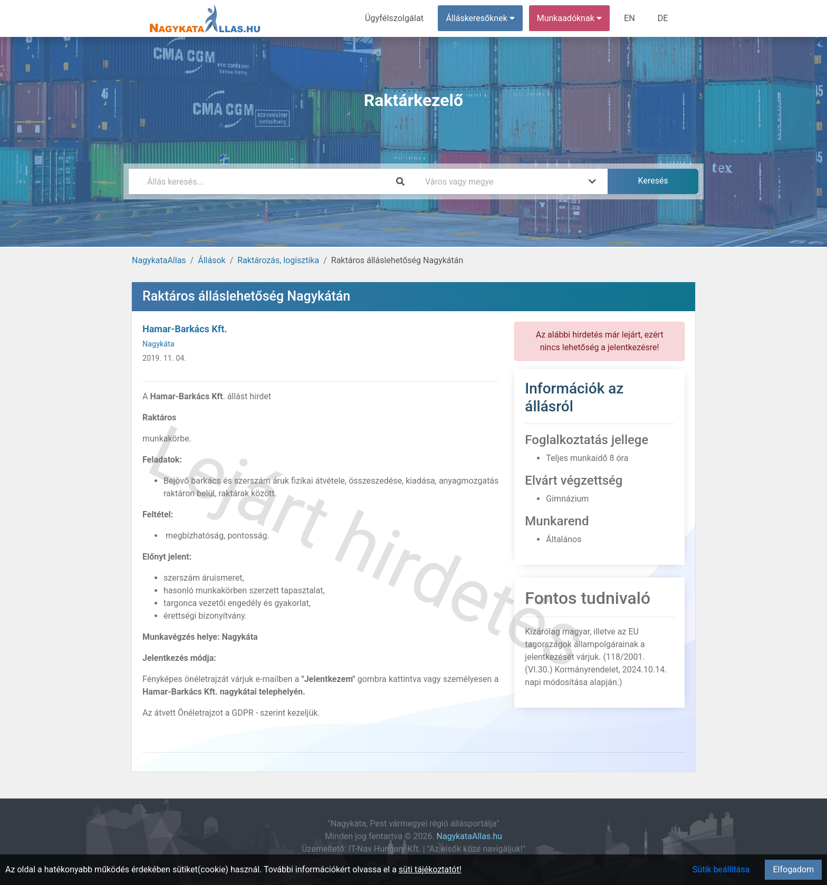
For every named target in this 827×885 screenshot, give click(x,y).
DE (663, 18)
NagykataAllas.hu (469, 836)
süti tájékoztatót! (430, 869)
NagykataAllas (159, 260)
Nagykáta (158, 344)
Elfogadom (793, 869)
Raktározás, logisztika (278, 260)
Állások (211, 260)
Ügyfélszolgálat (396, 18)
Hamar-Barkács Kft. (184, 328)
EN (630, 18)
